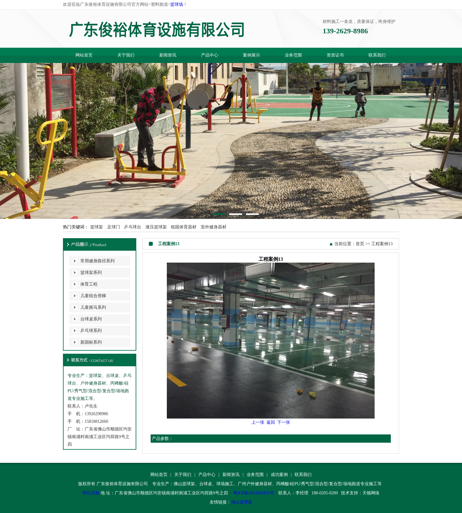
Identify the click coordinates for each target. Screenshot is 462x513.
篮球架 (96, 227)
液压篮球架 (156, 227)
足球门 (113, 227)
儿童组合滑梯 (93, 295)
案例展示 (251, 55)
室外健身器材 (213, 227)
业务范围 (293, 55)
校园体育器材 (183, 227)
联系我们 (377, 55)
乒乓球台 (132, 227)
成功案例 (279, 474)
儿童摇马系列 (93, 307)
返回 (270, 422)
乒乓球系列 (91, 330)
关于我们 (125, 55)
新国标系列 (91, 342)
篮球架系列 (91, 272)
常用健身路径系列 (97, 261)
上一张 (257, 422)
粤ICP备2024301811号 (253, 493)
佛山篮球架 (241, 502)
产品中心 (209, 55)
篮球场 (176, 4)
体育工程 (88, 284)
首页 (360, 244)
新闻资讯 (167, 55)
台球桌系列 (91, 319)
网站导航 (91, 493)
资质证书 (335, 55)
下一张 (283, 422)
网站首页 (84, 55)
